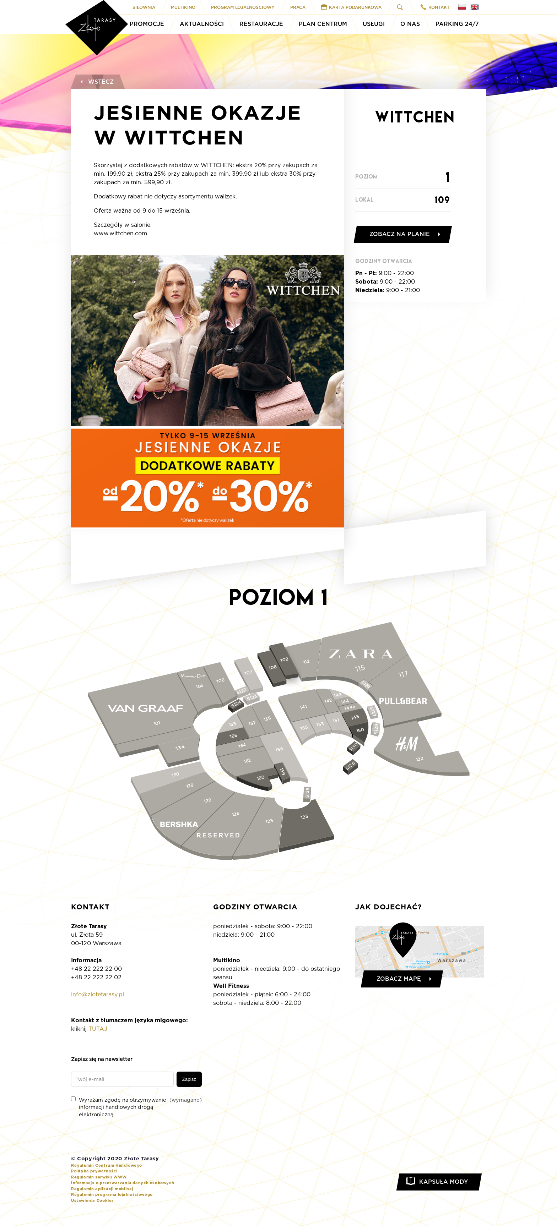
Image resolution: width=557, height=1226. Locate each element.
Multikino (183, 7)
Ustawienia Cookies (92, 1200)
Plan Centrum (323, 24)
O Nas (410, 24)
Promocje (147, 24)
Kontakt (435, 7)
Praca (297, 7)
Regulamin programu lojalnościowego (112, 1194)
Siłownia (144, 7)
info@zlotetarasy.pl (97, 994)
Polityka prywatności (94, 1170)
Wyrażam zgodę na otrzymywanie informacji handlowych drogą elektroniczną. (136, 1106)
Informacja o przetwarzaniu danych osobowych (122, 1182)
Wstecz (96, 81)
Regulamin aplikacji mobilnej (102, 1188)
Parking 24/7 (457, 24)
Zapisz (189, 1079)
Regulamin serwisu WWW (99, 1177)
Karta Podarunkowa (351, 7)
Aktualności (202, 24)
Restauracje (261, 24)
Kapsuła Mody (443, 1181)
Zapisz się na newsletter (102, 1059)
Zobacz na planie (399, 234)
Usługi (374, 24)
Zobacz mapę (399, 978)
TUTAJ (97, 1028)
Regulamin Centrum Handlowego (106, 1165)
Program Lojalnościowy (243, 7)
